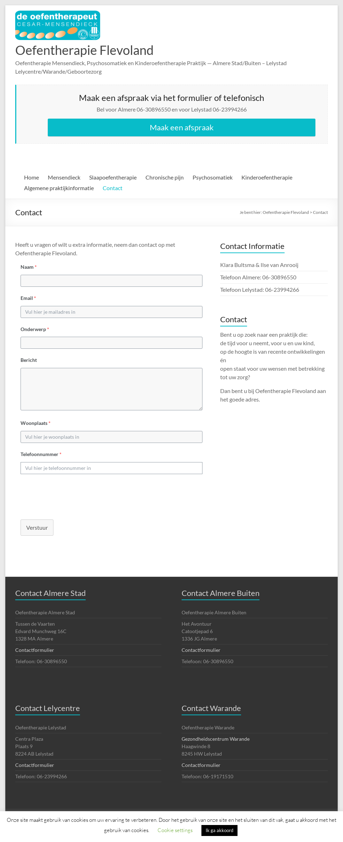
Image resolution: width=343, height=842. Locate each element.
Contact (112, 187)
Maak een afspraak (182, 127)
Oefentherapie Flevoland (84, 50)
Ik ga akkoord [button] (219, 830)
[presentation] (69, 495)
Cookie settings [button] (175, 830)
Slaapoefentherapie (113, 177)
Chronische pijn (164, 177)
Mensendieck (64, 177)
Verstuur (37, 527)
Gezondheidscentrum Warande (216, 739)
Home (31, 177)
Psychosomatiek (213, 177)
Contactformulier (34, 650)
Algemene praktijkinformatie (59, 187)
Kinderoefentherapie (266, 177)
